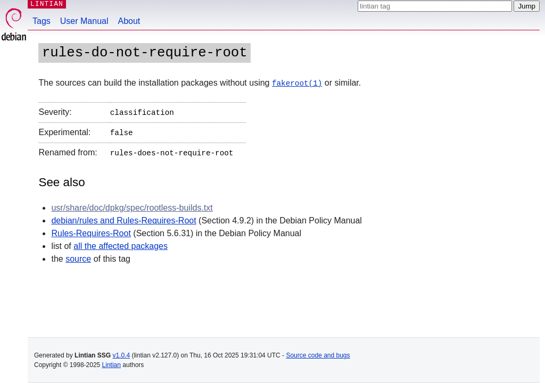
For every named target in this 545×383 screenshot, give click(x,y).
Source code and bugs (318, 355)
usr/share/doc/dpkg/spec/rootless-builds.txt (131, 204)
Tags (41, 21)
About (129, 21)
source (78, 255)
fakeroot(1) (297, 83)
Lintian (111, 365)
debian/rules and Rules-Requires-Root (123, 216)
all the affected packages (120, 242)
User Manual (84, 21)
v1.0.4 (121, 355)
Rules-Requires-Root (90, 229)
